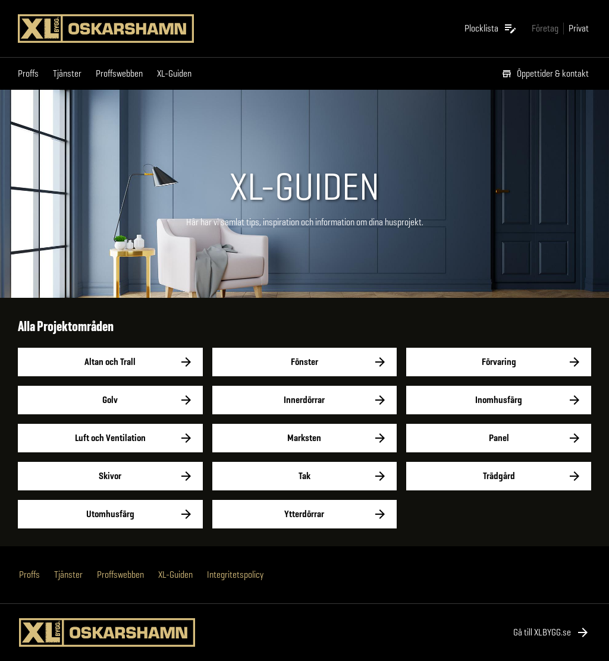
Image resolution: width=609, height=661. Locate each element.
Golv (110, 400)
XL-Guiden (174, 73)
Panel (499, 438)
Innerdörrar (305, 400)
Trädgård (499, 476)
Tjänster (67, 73)
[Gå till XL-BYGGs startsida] (110, 28)
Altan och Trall (110, 362)
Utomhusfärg (110, 514)
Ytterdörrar (305, 514)
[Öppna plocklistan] (491, 28)
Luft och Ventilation (110, 438)
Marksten (305, 438)
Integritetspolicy (235, 574)
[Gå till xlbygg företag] (545, 28)
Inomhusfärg (499, 400)
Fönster (305, 362)
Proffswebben (119, 73)
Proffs (28, 73)
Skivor (110, 476)
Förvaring (499, 362)
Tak (305, 476)
